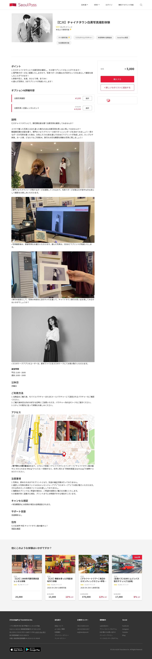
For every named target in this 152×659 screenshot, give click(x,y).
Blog (123, 635)
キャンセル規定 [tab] (106, 54)
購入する (117, 79)
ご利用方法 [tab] (63, 54)
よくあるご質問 (60, 629)
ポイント (15, 54)
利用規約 (57, 632)
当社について (59, 626)
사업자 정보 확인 (40, 632)
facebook (125, 626)
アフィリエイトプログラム (108, 629)
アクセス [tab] (77, 54)
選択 (87, 98)
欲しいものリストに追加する (118, 87)
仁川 (73, 16)
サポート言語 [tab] (124, 54)
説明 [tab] (51, 54)
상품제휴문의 (104, 626)
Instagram (125, 629)
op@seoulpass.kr (82, 632)
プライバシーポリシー (62, 635)
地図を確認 (15, 528)
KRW (96, 5)
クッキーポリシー (60, 638)
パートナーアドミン (106, 635)
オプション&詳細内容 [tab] (34, 54)
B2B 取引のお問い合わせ (108, 632)
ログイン (109, 5)
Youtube (125, 632)
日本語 (84, 5)
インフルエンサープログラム (109, 638)
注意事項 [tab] (90, 54)
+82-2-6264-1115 (83, 626)
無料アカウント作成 (126, 5)
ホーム (59, 16)
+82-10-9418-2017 (83, 629)
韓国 (66, 16)
